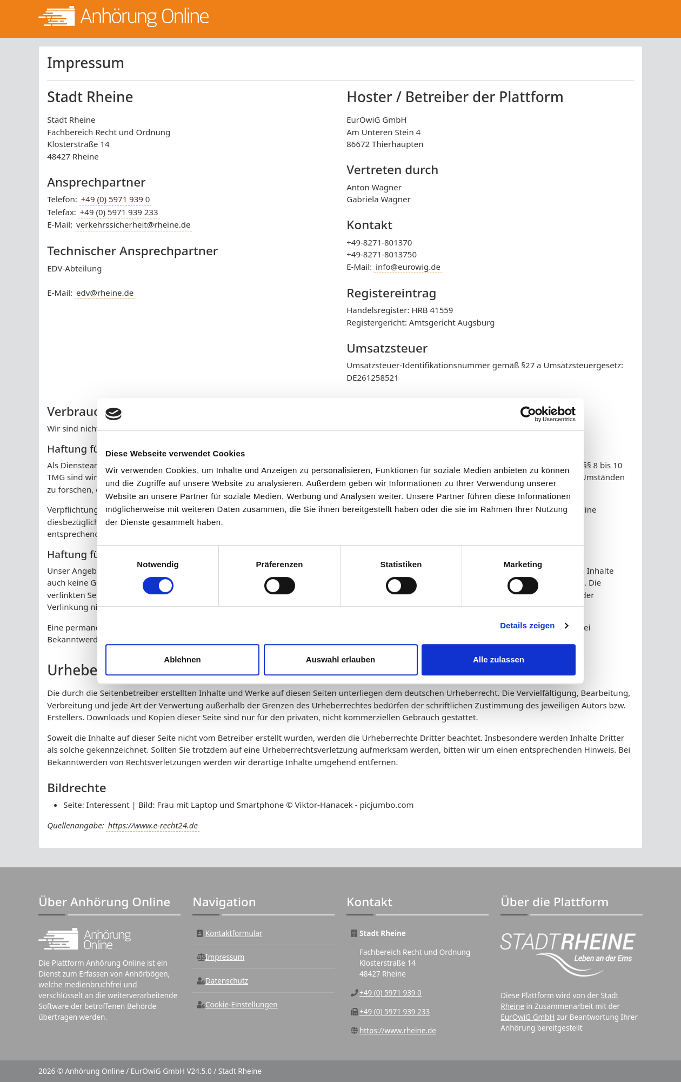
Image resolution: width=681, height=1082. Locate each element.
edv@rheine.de (104, 292)
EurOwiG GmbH (527, 1017)
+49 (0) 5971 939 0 (115, 199)
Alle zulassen (498, 659)
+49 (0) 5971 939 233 (119, 212)
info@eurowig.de (408, 266)
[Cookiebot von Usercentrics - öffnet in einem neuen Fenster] (528, 414)
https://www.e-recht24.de (152, 825)
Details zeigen (527, 625)
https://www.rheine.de (397, 1030)
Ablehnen (182, 659)
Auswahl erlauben (340, 659)
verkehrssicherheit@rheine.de (133, 224)
